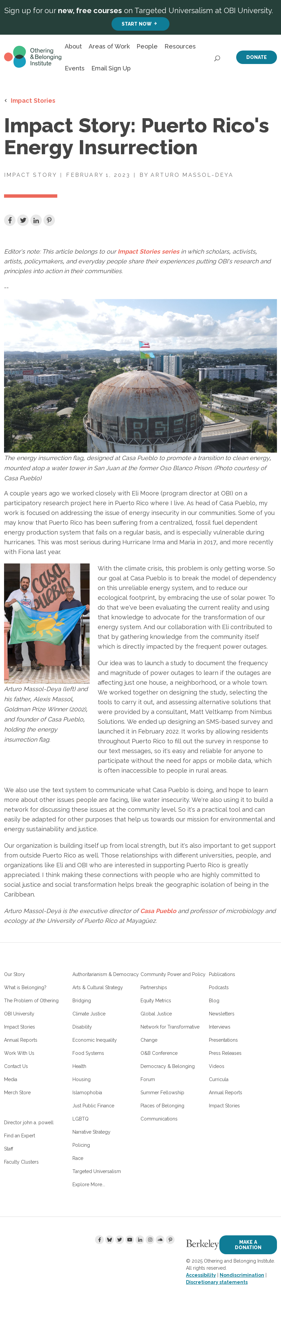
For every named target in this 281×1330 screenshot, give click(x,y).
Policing (81, 1145)
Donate (256, 57)
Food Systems (88, 1053)
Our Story (14, 974)
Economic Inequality (94, 1040)
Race (77, 1158)
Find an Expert (19, 1135)
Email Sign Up (111, 68)
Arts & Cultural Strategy (97, 987)
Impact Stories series (148, 251)
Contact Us (16, 1066)
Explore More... (88, 1184)
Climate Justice (88, 1013)
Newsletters (222, 1013)
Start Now (137, 24)
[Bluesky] (109, 1239)
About (73, 46)
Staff (8, 1148)
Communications (159, 1119)
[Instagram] (150, 1239)
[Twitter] (119, 1239)
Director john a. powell (29, 1122)
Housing (81, 1079)
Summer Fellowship (162, 1092)
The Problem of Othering (31, 1000)
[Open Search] (217, 56)
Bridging (81, 1000)
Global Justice (156, 1013)
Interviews (219, 1027)
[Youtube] (129, 1239)
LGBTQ (80, 1119)
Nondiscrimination (242, 1275)
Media (10, 1079)
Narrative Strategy (91, 1132)
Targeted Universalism (96, 1171)
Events (75, 68)
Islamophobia (87, 1092)
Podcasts (219, 987)
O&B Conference (159, 1053)
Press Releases (225, 1053)
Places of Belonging (162, 1105)
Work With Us (19, 1053)
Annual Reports (20, 1040)
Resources (180, 46)
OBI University (19, 1013)
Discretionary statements (217, 1282)
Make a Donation (248, 1245)
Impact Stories (33, 100)
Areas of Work (109, 46)
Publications (222, 974)
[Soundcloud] (160, 1239)
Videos (216, 1066)
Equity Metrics (155, 1000)
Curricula (218, 1079)
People (147, 46)
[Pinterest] (170, 1239)
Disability (82, 1027)
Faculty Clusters (21, 1162)
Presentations (223, 1040)
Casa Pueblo (158, 911)
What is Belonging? (25, 987)
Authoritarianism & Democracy (105, 974)
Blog (214, 1000)
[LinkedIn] (139, 1239)
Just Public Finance (93, 1105)
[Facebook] (99, 1239)
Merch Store (17, 1092)
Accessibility (201, 1275)
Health (79, 1066)
